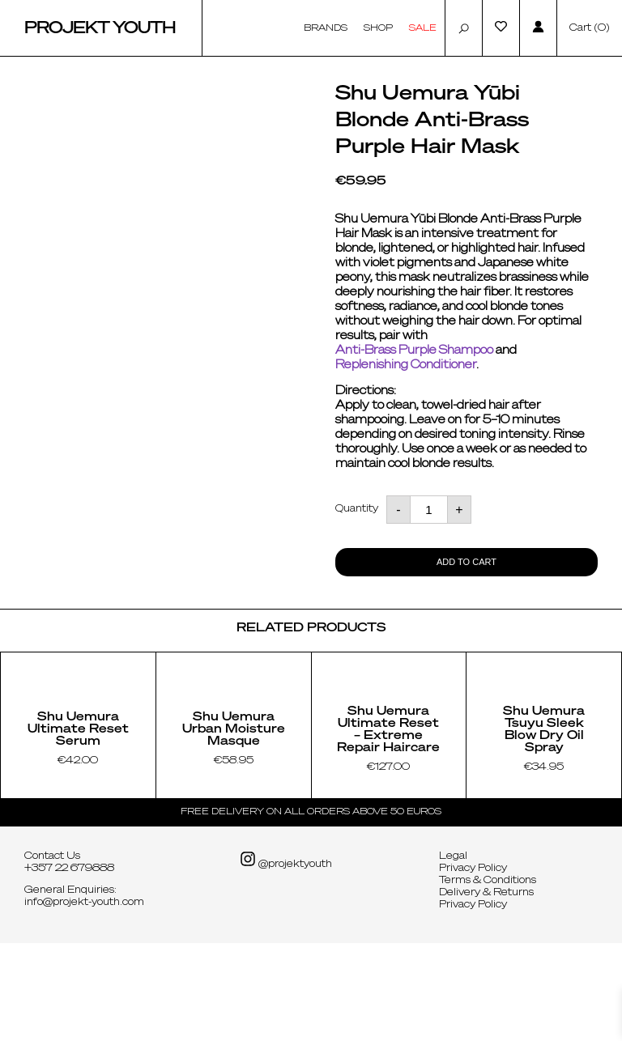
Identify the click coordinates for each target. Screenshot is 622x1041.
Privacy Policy (473, 966)
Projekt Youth (100, 28)
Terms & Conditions (487, 979)
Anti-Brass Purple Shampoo (414, 350)
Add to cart (466, 562)
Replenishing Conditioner (405, 365)
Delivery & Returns (486, 991)
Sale (423, 27)
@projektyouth (286, 958)
